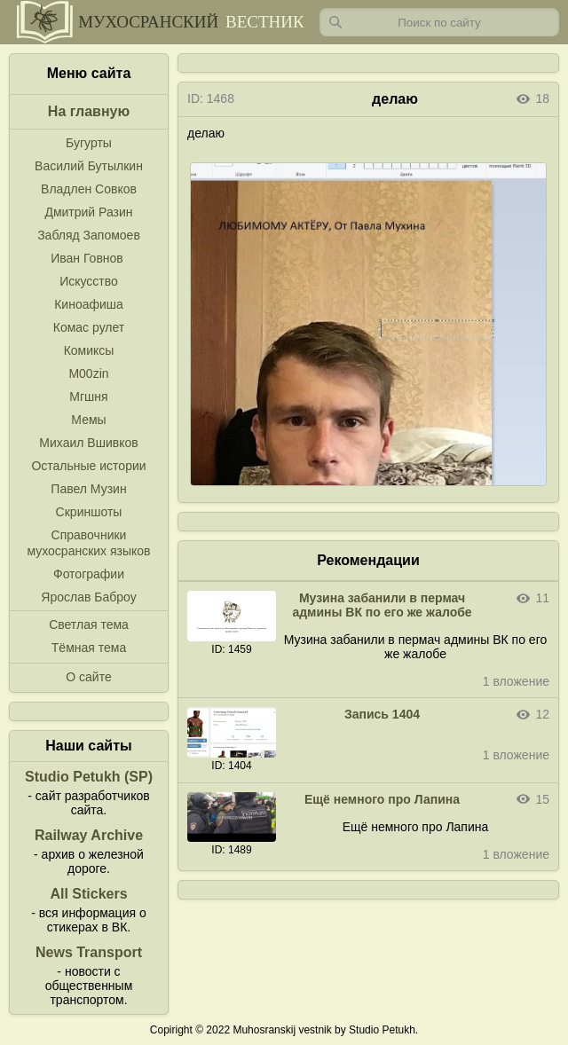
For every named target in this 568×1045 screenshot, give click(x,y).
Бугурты (89, 143)
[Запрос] (439, 22)
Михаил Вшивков (88, 443)
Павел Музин (88, 489)
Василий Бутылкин (89, 166)
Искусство (88, 281)
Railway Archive (89, 835)
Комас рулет (88, 327)
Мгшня (88, 396)
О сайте (88, 677)
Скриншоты (89, 512)
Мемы (88, 419)
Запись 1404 (382, 714)
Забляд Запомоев (88, 235)
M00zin (88, 373)
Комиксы (89, 350)
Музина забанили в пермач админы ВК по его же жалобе (381, 605)
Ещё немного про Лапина (382, 799)
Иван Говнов (87, 258)
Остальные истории (88, 466)
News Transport (89, 952)
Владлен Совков (89, 189)
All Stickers (88, 893)
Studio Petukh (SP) (89, 776)
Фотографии (88, 574)
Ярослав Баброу (88, 597)
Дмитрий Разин (88, 212)
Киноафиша (88, 304)
